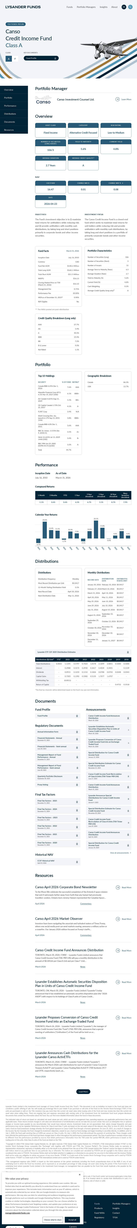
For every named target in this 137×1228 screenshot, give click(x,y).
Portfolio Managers (86, 7)
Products (98, 1208)
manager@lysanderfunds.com (17, 1213)
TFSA (115, 1217)
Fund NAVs (99, 1212)
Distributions (10, 113)
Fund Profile (41, 58)
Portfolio (8, 97)
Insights (103, 7)
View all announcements (120, 852)
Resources (9, 129)
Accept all (72, 1219)
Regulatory (99, 1217)
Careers (73, 1226)
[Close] (79, 1174)
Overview (8, 89)
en (124, 7)
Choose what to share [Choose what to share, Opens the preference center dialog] (53, 1219)
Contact (116, 1212)
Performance (10, 105)
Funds (70, 7)
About (114, 7)
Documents (9, 121)
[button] (130, 7)
